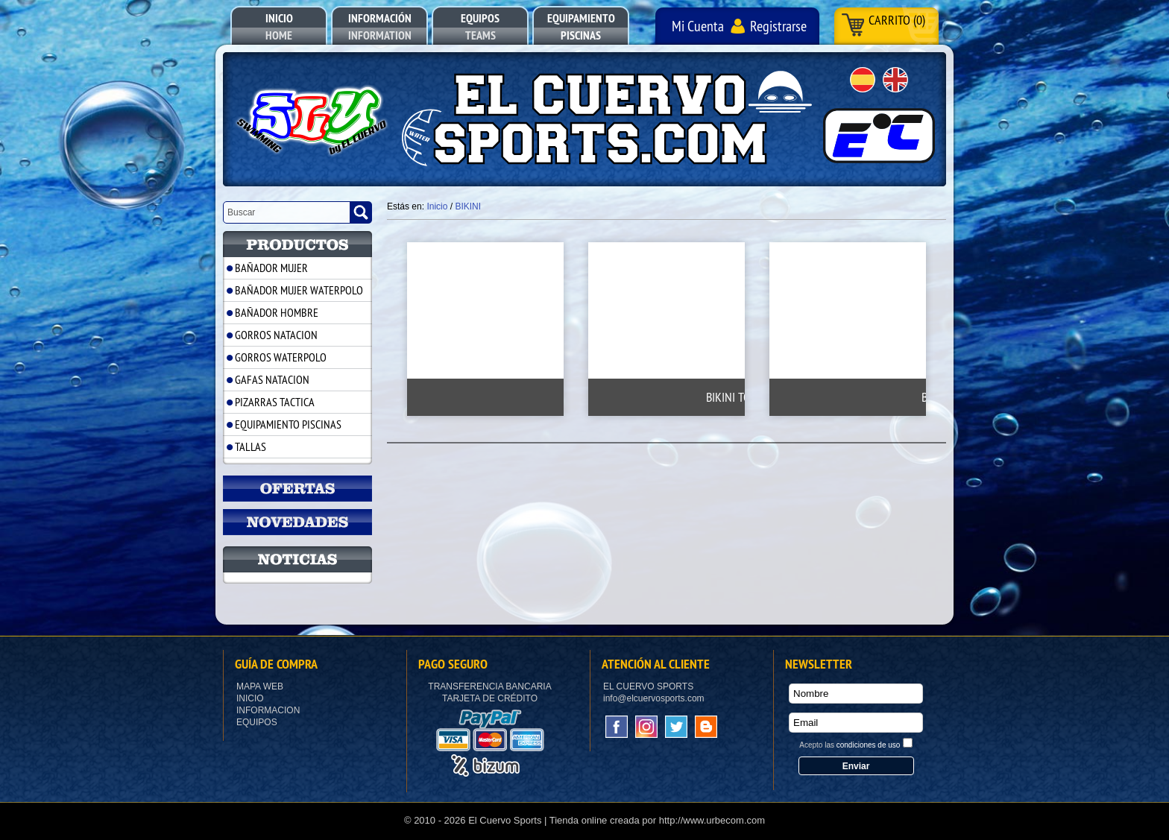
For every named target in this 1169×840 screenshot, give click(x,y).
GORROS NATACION (276, 334)
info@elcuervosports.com (654, 698)
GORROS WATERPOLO (281, 357)
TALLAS (250, 446)
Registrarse (778, 25)
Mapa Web (259, 686)
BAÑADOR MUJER (271, 267)
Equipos (256, 722)
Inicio (250, 698)
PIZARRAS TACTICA (275, 401)
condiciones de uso (868, 745)
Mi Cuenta (698, 25)
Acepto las (849, 745)
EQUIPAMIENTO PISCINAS (288, 424)
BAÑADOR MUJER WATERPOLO (299, 289)
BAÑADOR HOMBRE (276, 312)
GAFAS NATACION (272, 379)
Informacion (268, 710)
